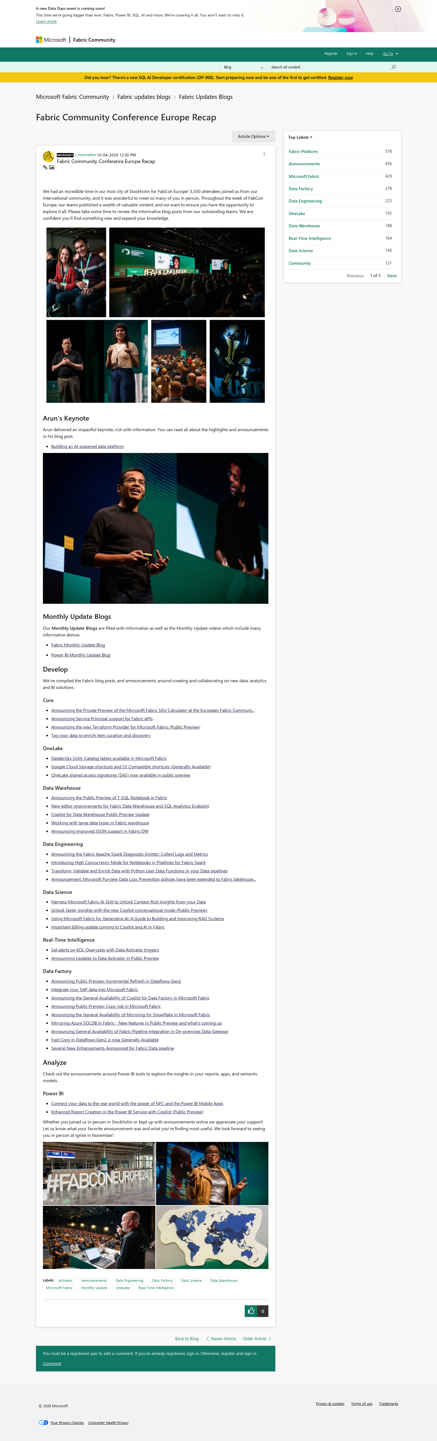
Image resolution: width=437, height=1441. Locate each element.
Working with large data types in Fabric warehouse (100, 823)
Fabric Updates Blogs (206, 96)
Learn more (46, 21)
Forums (128, 39)
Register (331, 53)
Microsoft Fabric (59, 1287)
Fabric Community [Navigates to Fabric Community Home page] (94, 39)
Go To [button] (388, 53)
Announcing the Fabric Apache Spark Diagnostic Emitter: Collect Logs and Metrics (129, 854)
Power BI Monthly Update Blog (80, 655)
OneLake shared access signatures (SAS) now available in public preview (120, 775)
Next (392, 275)
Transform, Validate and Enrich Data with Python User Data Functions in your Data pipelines (139, 871)
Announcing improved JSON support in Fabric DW (100, 831)
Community (300, 263)
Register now (340, 77)
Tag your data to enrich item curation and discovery (100, 735)
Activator (66, 1280)
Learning (247, 39)
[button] (264, 155)
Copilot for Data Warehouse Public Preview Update (100, 814)
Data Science (191, 1280)
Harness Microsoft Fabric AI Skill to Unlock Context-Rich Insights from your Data (128, 902)
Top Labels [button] (298, 137)
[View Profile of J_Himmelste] (85, 154)
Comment (52, 1363)
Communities (200, 39)
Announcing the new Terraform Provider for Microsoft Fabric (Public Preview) (125, 727)
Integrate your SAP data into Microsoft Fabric (94, 989)
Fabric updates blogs (144, 96)
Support (270, 39)
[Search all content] (334, 67)
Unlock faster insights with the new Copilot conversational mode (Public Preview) (129, 910)
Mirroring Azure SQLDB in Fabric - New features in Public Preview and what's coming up (136, 1023)
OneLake (123, 1287)
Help (369, 53)
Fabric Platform (303, 151)
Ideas (175, 39)
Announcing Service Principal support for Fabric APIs (102, 718)
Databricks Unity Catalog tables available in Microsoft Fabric (109, 758)
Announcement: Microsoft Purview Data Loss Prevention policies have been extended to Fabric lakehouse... (153, 879)
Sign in (351, 53)
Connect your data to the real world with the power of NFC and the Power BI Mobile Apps (137, 1103)
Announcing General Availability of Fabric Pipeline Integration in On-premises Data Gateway (140, 1031)
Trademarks (388, 1403)
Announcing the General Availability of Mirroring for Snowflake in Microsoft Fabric (130, 1014)
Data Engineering (130, 1280)
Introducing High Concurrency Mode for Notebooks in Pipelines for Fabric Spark (128, 862)
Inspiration (152, 39)
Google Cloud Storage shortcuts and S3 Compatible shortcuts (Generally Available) (131, 766)
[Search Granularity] (244, 67)
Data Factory (162, 1280)
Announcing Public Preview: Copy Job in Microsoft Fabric (106, 1006)
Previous (355, 275)
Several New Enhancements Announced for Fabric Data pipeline (112, 1048)
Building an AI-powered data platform (87, 446)
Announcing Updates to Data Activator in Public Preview (105, 958)
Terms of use (361, 1403)
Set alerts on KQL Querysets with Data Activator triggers (105, 950)
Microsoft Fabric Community (72, 96)
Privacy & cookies (330, 1403)
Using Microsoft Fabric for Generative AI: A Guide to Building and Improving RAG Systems (137, 918)
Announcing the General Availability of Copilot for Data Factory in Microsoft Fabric (130, 998)
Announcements (94, 1280)
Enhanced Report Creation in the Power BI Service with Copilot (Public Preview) (127, 1112)
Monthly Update (94, 1287)
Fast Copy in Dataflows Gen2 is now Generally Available (105, 1039)
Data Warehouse (223, 1280)
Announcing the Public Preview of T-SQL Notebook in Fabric (109, 797)
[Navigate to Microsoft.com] (51, 40)
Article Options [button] (252, 136)
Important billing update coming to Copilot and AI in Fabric (108, 927)
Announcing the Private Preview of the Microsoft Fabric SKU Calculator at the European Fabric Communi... (152, 710)
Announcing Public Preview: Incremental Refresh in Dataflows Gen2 (116, 981)
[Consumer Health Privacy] (108, 1423)
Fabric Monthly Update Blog (78, 645)
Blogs (225, 39)
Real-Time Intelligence (156, 1287)
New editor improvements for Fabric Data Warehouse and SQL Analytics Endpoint (130, 806)
